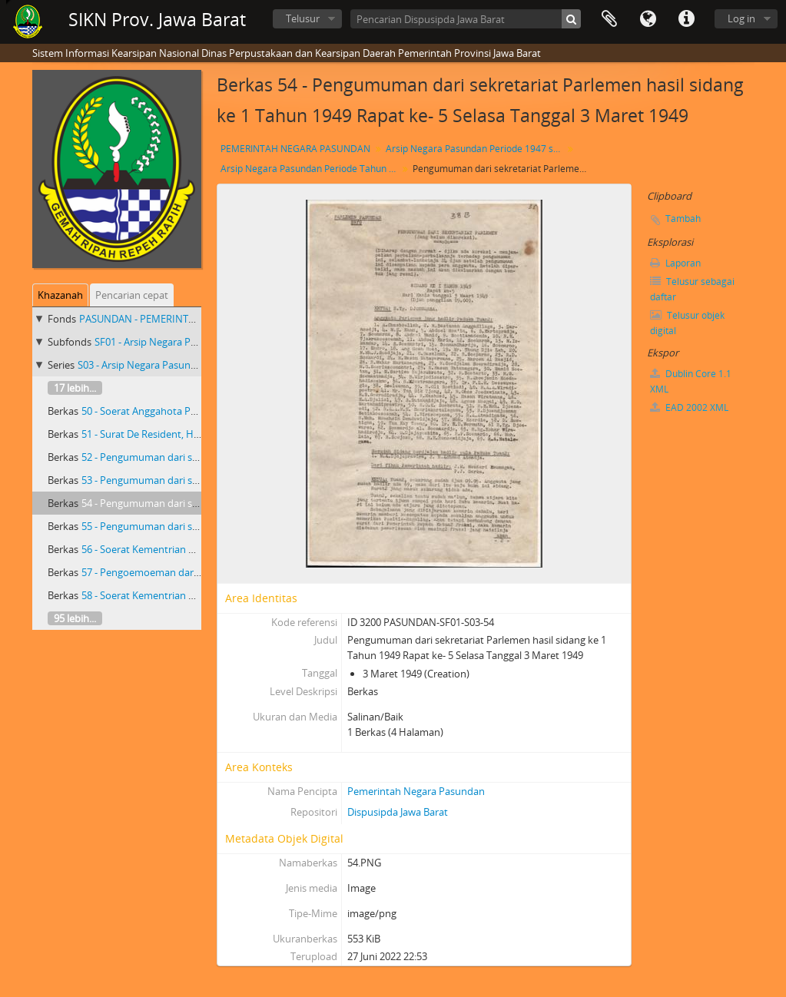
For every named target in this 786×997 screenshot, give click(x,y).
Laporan (675, 263)
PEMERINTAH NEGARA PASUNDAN (295, 148)
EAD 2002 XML (689, 407)
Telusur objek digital (687, 323)
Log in (741, 18)
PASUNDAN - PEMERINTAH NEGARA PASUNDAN (188, 319)
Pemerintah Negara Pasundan (416, 791)
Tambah (683, 218)
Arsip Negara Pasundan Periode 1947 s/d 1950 (476, 148)
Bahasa (647, 19)
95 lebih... (75, 618)
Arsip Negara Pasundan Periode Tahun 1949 (311, 168)
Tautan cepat (686, 19)
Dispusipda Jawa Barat (397, 812)
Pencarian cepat (131, 295)
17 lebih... (75, 388)
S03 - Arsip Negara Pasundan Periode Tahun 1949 (189, 365)
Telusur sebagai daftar (692, 289)
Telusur (303, 18)
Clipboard (609, 19)
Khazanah (60, 295)
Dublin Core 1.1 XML (690, 381)
